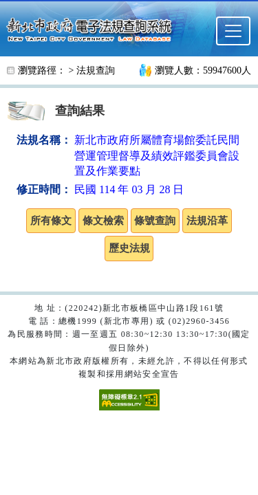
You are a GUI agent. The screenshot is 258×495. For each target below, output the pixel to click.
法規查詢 (95, 70)
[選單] (233, 30)
